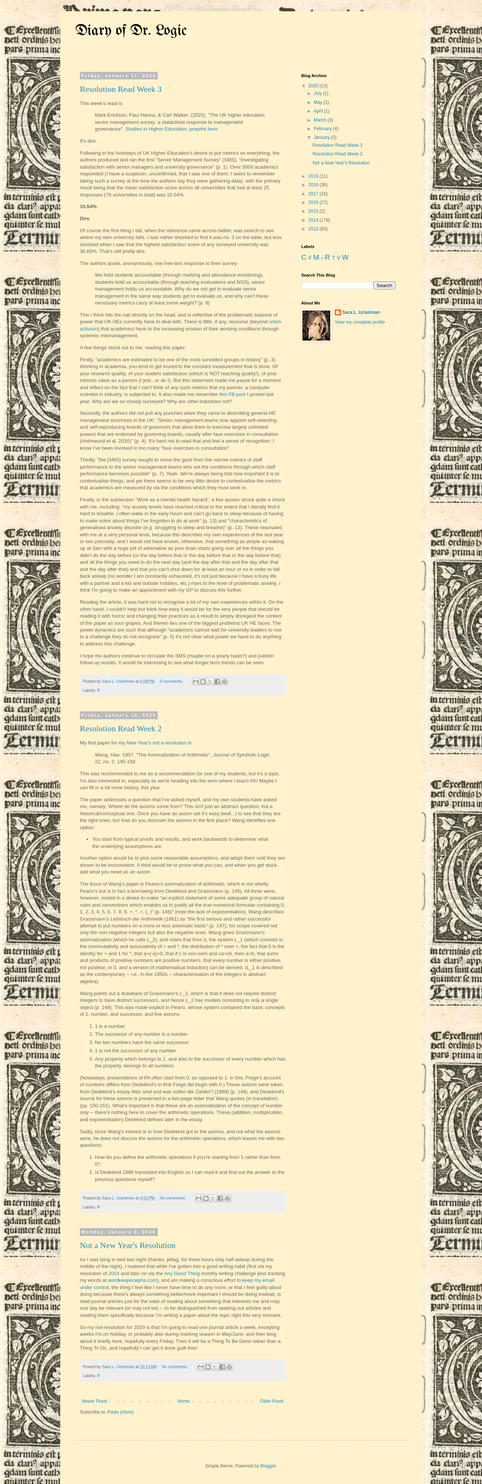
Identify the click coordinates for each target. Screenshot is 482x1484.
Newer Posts (94, 1401)
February (323, 128)
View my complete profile (360, 322)
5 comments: (172, 681)
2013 (314, 228)
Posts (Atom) (120, 1412)
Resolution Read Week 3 (121, 89)
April (319, 111)
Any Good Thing (182, 1273)
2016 (314, 202)
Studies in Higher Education (156, 129)
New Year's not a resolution (156, 743)
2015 (314, 211)
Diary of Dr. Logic (131, 31)
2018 (314, 184)
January (322, 137)
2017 (314, 193)
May (318, 102)
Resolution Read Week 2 (121, 728)
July (318, 93)
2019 (314, 176)
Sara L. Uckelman (361, 312)
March (321, 120)
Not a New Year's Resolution (127, 1245)
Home (184, 1401)
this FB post (233, 394)
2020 (314, 85)
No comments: (173, 1198)
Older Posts (272, 1401)
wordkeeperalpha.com (132, 1280)
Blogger (268, 1466)
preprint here (203, 129)
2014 (113, 1273)
